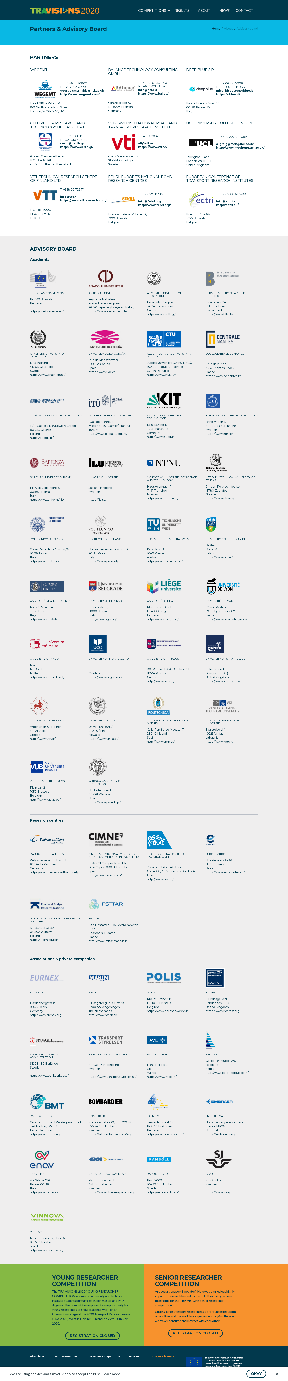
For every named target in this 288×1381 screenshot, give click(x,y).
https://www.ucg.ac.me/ (105, 677)
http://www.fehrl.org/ (154, 205)
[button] (256, 1374)
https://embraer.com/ (220, 1134)
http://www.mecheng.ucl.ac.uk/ (240, 147)
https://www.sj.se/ (218, 1192)
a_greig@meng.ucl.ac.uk (235, 144)
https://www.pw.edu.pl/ (105, 802)
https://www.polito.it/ (44, 561)
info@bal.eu (147, 90)
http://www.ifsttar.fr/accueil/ (108, 941)
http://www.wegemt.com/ (80, 94)
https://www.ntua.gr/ (220, 498)
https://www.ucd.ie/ (219, 557)
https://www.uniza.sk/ (103, 739)
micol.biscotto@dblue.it (234, 90)
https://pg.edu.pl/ (42, 438)
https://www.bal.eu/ (153, 93)
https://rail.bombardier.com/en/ (110, 1134)
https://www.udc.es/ (102, 372)
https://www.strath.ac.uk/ (223, 681)
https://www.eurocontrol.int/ (225, 872)
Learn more (111, 1374)
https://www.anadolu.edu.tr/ (108, 311)
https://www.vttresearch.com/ (83, 200)
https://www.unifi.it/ (43, 619)
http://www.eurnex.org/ (46, 1015)
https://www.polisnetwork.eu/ (167, 1011)
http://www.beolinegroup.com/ (227, 1073)
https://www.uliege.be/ (163, 619)
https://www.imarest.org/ (223, 1011)
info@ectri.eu (226, 201)
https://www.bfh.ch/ (219, 314)
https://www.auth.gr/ (161, 314)
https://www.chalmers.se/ (47, 375)
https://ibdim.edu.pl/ (44, 940)
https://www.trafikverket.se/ (49, 1075)
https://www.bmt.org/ (45, 1134)
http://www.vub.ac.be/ (45, 799)
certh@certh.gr (72, 143)
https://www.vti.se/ (152, 147)
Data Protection (66, 1356)
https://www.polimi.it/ (103, 561)
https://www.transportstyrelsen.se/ (112, 1077)
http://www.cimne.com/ (105, 875)
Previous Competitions (105, 1356)
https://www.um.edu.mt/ (47, 677)
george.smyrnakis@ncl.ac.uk (82, 90)
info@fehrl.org (149, 201)
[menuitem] (153, 10)
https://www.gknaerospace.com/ (111, 1192)
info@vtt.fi (68, 197)
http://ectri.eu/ (227, 205)
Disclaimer (37, 1356)
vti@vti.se (145, 143)
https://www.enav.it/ (44, 1192)
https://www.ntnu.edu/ (162, 498)
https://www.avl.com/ (162, 1077)
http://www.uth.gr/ (43, 739)
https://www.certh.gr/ (76, 147)
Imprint (134, 1356)
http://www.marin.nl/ (103, 1015)
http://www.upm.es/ (161, 741)
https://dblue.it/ (228, 94)
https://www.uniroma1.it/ (47, 499)
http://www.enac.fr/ (160, 879)
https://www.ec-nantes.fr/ (223, 376)
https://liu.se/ (97, 499)
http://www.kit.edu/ (160, 437)
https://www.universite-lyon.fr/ (226, 619)
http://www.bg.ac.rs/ (103, 619)
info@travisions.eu (163, 1356)
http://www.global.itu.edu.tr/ (108, 434)
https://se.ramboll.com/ (163, 1192)
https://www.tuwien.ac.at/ (165, 561)
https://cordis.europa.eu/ (47, 311)
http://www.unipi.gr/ (160, 681)
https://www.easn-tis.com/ (165, 1134)
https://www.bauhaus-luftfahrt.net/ (54, 872)
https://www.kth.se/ (219, 434)
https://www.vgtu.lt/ (219, 741)
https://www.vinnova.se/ (46, 1250)
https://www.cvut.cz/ (161, 375)
